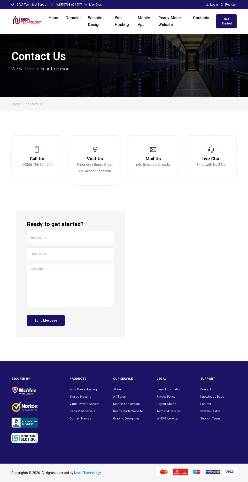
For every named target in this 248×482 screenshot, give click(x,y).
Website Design (95, 21)
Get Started (226, 21)
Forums (205, 404)
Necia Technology (87, 473)
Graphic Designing (126, 418)
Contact (205, 389)
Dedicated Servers (82, 411)
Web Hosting (122, 21)
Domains (74, 18)
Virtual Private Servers (84, 404)
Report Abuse (166, 404)
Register (229, 4)
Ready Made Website (128, 411)
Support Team (210, 418)
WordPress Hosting (83, 389)
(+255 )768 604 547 (66, 4)
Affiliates (119, 396)
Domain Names (80, 418)
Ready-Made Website (169, 21)
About (117, 389)
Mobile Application (126, 404)
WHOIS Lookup (167, 418)
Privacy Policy (166, 396)
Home (54, 18)
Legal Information (169, 389)
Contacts (201, 18)
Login (212, 4)
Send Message (46, 320)
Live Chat (93, 4)
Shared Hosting (80, 396)
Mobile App (144, 21)
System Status (210, 411)
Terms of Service (168, 411)
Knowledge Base (212, 396)
